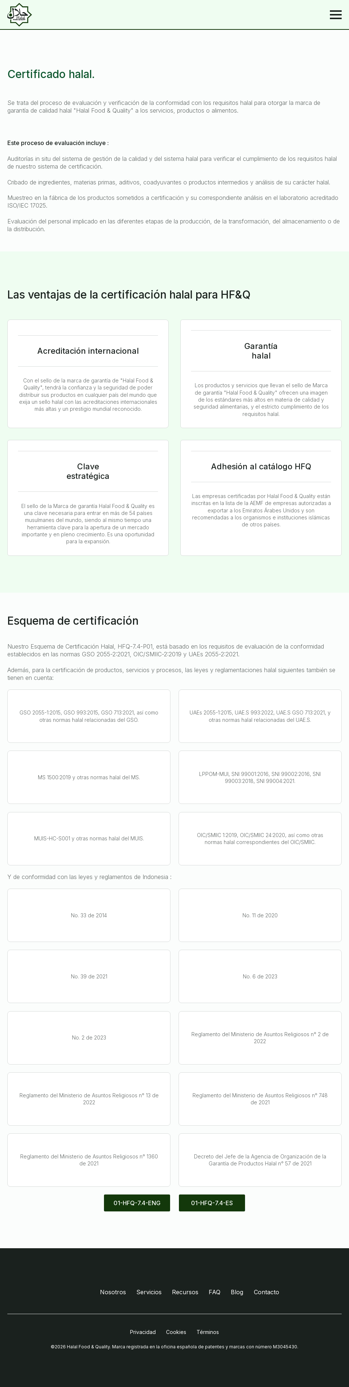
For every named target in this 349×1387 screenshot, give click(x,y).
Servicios (149, 1292)
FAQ (214, 1292)
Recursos (185, 1292)
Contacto (266, 1292)
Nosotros (113, 1292)
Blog (237, 1292)
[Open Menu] (336, 15)
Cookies (176, 1332)
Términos (208, 1332)
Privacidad (143, 1332)
